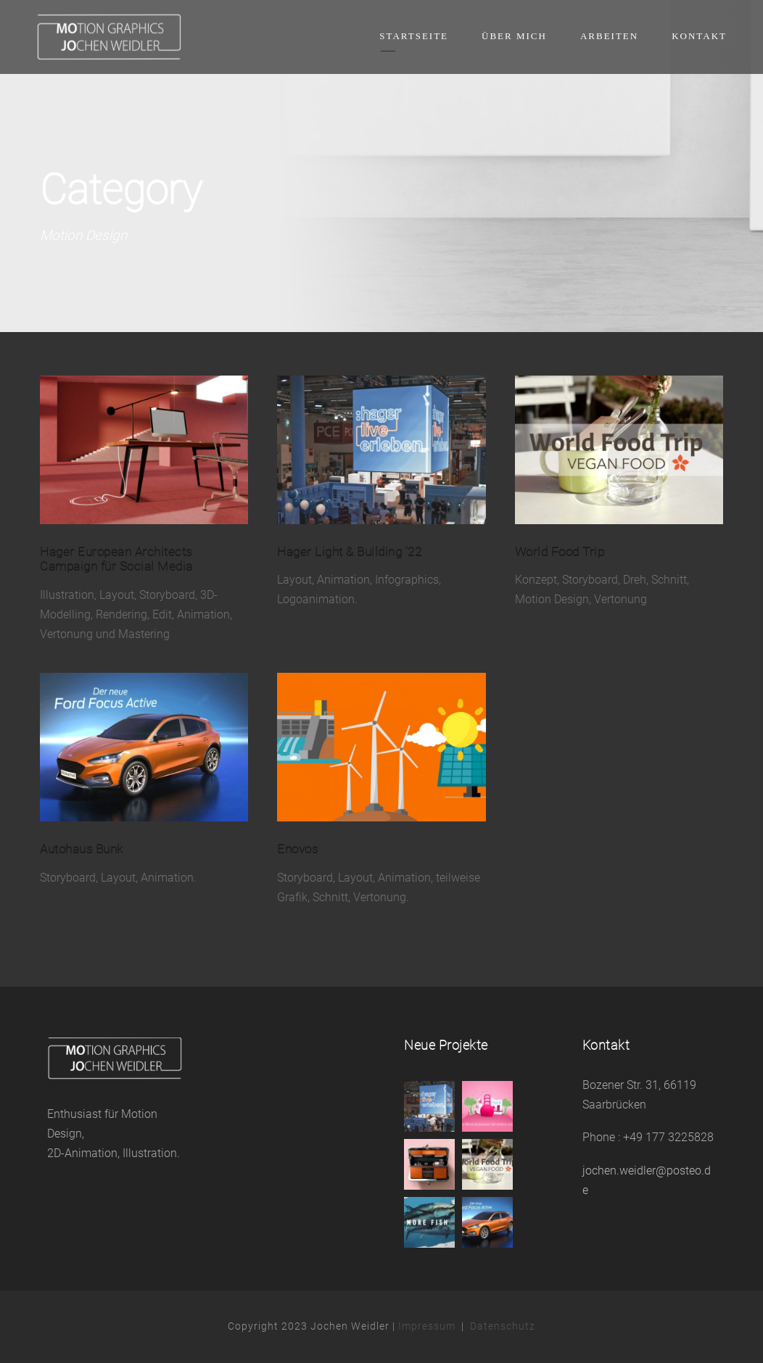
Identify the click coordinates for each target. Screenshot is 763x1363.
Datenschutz (502, 1326)
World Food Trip (560, 551)
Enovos (297, 849)
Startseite (413, 35)
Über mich (514, 35)
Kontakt (699, 35)
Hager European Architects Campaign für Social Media (116, 558)
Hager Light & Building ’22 (349, 551)
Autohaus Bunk (81, 849)
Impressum (426, 1326)
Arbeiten (609, 35)
